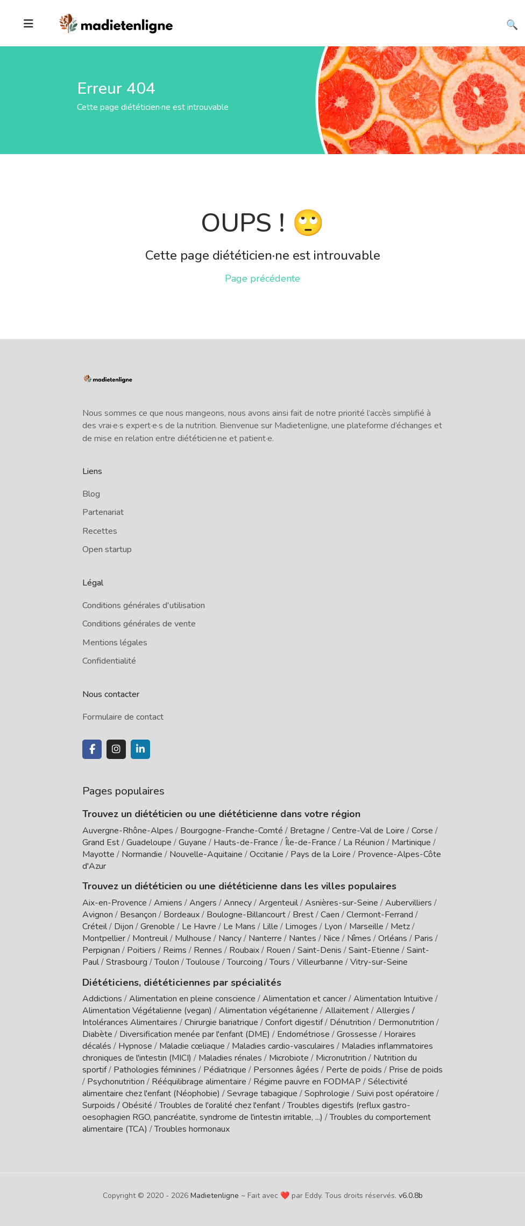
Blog (91, 494)
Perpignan (101, 950)
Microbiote (290, 1057)
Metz (400, 926)
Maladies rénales (230, 1057)
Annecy (238, 903)
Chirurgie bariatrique (221, 1022)
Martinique (411, 842)
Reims (175, 950)
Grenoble (157, 926)
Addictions (102, 998)
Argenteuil (278, 903)
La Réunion (364, 842)
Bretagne (307, 831)
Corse (422, 831)
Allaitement (347, 1010)
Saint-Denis (319, 950)
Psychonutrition (116, 1081)
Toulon (166, 962)
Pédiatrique (224, 1069)
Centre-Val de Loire (368, 831)
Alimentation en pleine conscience (192, 998)
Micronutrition (341, 1057)
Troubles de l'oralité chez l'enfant (219, 1105)
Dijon (123, 926)
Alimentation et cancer (304, 998)
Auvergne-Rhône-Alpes (127, 831)
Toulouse (203, 962)
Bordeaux (182, 915)
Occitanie (266, 854)
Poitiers (141, 950)
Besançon (138, 915)
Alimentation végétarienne (268, 1010)
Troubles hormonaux (192, 1128)
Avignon (97, 915)
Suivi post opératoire (395, 1093)
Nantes (302, 938)
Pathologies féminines (154, 1069)
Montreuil (150, 938)
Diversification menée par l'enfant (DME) (195, 1034)
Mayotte (98, 854)
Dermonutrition (407, 1022)
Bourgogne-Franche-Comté (231, 831)
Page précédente (262, 278)
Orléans (392, 938)
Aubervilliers (408, 903)
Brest (303, 915)
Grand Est (100, 842)
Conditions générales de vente (139, 624)
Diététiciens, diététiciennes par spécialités (178, 982)
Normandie (142, 854)
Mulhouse (193, 938)
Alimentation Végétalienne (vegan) (147, 1010)
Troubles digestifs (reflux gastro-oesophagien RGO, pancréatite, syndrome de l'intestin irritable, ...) (246, 1111)
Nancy (230, 938)
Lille (270, 926)
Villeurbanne (320, 962)
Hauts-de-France (246, 842)
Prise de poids (416, 1069)
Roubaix (244, 950)
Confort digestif (294, 1022)
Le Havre (199, 926)
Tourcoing (244, 962)
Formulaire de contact (123, 717)
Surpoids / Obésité (117, 1105)
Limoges (301, 926)
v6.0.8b (411, 1195)
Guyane (193, 842)
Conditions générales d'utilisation (143, 605)
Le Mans (239, 926)
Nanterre (265, 938)
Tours (279, 962)
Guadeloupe (149, 842)
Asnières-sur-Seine (341, 903)
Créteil (94, 926)
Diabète (97, 1034)
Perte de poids (354, 1069)
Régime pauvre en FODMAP (307, 1081)
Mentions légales (114, 643)
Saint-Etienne (374, 950)
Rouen (278, 950)
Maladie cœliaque (192, 1045)
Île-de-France (310, 842)
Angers (203, 903)
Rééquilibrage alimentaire (199, 1081)
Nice (331, 938)
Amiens (168, 903)
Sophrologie (327, 1093)
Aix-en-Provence (114, 903)
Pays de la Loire (320, 854)
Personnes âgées (286, 1069)
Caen (330, 915)
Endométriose (303, 1034)
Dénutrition (350, 1022)
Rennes (208, 950)
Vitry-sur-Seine (379, 962)
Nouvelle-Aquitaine (206, 854)
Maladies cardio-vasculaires (283, 1045)
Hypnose (135, 1045)
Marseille (366, 926)
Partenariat (103, 512)
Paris (423, 938)
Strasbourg (126, 962)
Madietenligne (214, 1195)
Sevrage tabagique (262, 1093)
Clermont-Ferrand (379, 915)
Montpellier (103, 938)
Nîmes (359, 938)
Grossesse (357, 1034)
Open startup (107, 549)
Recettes (99, 531)
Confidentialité (109, 661)
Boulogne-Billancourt (246, 915)
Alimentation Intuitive (393, 998)
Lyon (333, 926)
